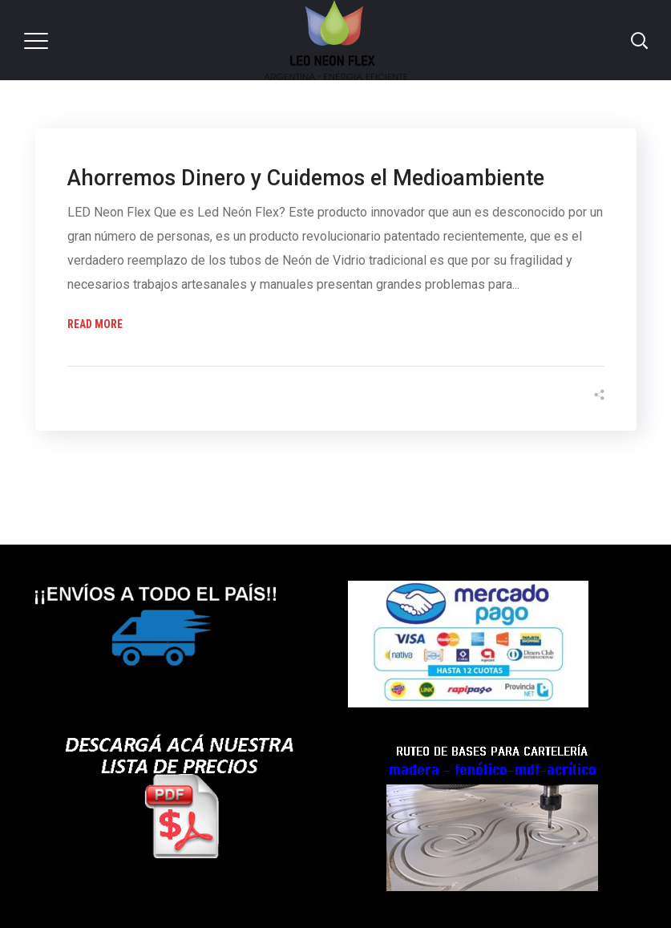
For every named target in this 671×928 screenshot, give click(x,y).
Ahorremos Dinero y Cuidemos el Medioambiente (305, 178)
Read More (95, 324)
